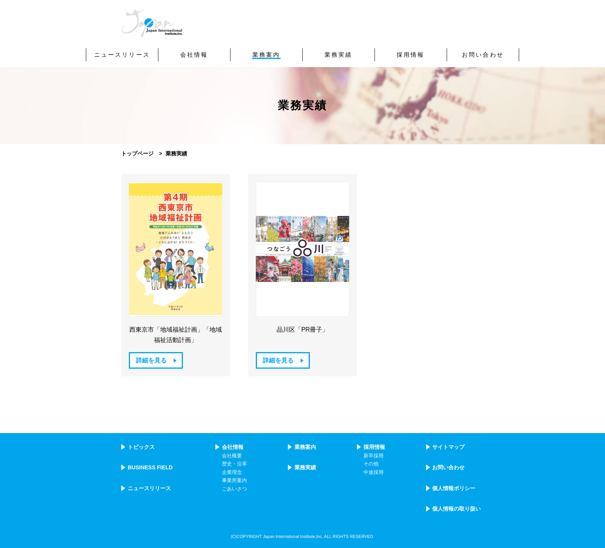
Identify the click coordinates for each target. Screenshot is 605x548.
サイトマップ (448, 447)
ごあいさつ (234, 489)
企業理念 (232, 472)
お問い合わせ (448, 467)
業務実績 (305, 467)
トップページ (137, 153)
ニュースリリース (149, 488)
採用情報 (374, 447)
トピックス (141, 447)
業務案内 (305, 447)
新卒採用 (373, 456)
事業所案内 (234, 480)
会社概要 (232, 456)
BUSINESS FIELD (150, 467)
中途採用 (373, 472)
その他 (371, 464)
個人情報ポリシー (453, 488)
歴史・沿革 (234, 464)
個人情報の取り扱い (456, 509)
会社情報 (232, 447)
